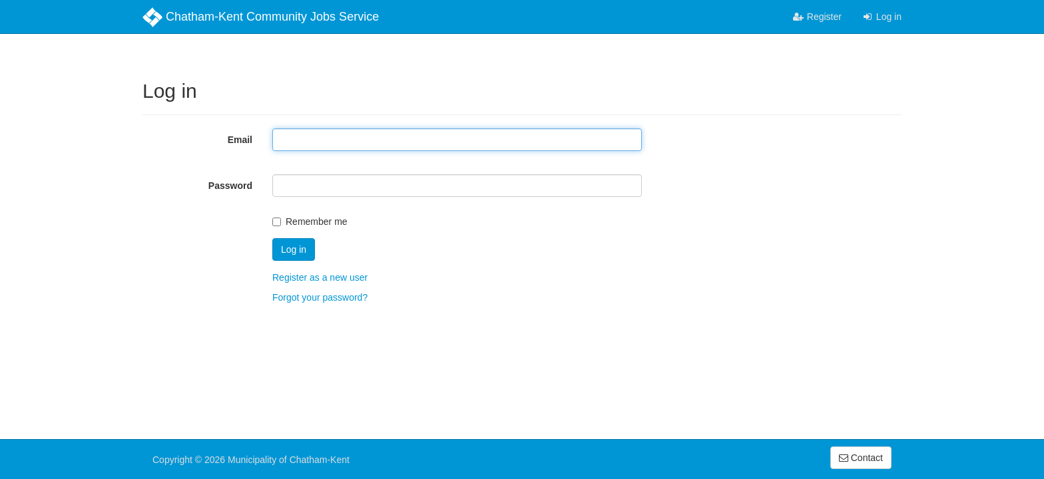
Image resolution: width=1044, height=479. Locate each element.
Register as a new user (320, 277)
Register (817, 16)
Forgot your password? (320, 297)
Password (230, 185)
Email (240, 139)
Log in (882, 16)
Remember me (310, 221)
